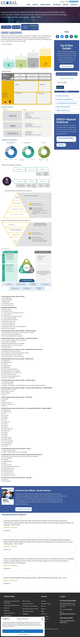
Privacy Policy (45, 616)
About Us (43, 601)
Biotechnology (26, 601)
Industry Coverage (62, 96)
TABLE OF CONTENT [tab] (15, 32)
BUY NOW (60, 88)
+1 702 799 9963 (67, 609)
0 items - (64, 1)
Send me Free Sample (66, 66)
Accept (22, 631)
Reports (43, 608)
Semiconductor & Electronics (11, 605)
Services (43, 606)
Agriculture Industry (28, 611)
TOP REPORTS (56, 4)
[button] (42, 619)
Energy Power (8, 615)
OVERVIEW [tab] (5, 32)
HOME (28, 4)
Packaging (25, 614)
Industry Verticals (46, 603)
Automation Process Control (30, 608)
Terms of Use (44, 619)
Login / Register (74, 1)
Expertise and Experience (65, 100)
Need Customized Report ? (64, 140)
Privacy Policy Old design (23, 634)
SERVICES (65, 4)
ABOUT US (35, 4)
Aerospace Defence (28, 603)
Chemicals (6, 610)
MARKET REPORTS (45, 4)
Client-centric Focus (63, 111)
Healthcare (7, 608)
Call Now (61, 146)
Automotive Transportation (30, 606)
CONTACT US (73, 4)
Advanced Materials (9, 613)
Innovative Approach (63, 107)
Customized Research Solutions (67, 103)
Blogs (42, 611)
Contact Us (44, 614)
